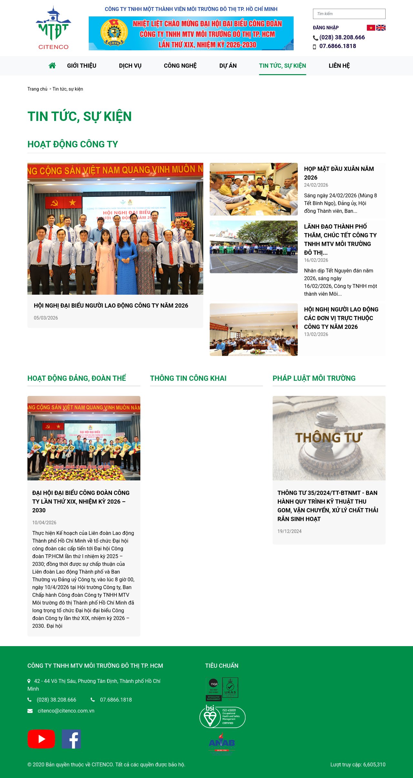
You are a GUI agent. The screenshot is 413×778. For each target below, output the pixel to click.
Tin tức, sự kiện (282, 65)
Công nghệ (180, 65)
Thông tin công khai (188, 372)
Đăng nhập (326, 27)
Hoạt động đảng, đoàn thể (76, 372)
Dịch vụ (130, 65)
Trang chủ (37, 89)
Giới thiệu (81, 65)
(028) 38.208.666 (342, 37)
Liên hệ (339, 65)
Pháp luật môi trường (314, 372)
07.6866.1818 (338, 46)
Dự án (228, 65)
